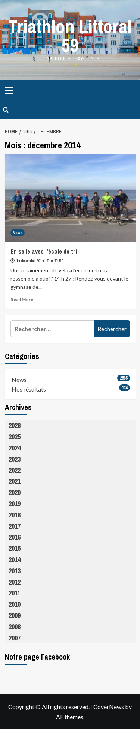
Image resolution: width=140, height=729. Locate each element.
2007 (15, 638)
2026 (15, 425)
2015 (15, 548)
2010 (15, 604)
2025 (15, 436)
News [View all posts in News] (17, 232)
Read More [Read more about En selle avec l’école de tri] (21, 299)
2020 (15, 492)
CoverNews (108, 706)
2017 (15, 526)
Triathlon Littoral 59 (70, 36)
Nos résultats (29, 389)
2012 (15, 582)
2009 (15, 615)
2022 (15, 470)
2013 (15, 571)
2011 (14, 593)
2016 (15, 537)
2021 (15, 481)
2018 (15, 515)
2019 (15, 503)
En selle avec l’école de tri (43, 251)
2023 (15, 459)
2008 (15, 627)
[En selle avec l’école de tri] (70, 197)
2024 (15, 448)
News (19, 379)
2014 (15, 559)
